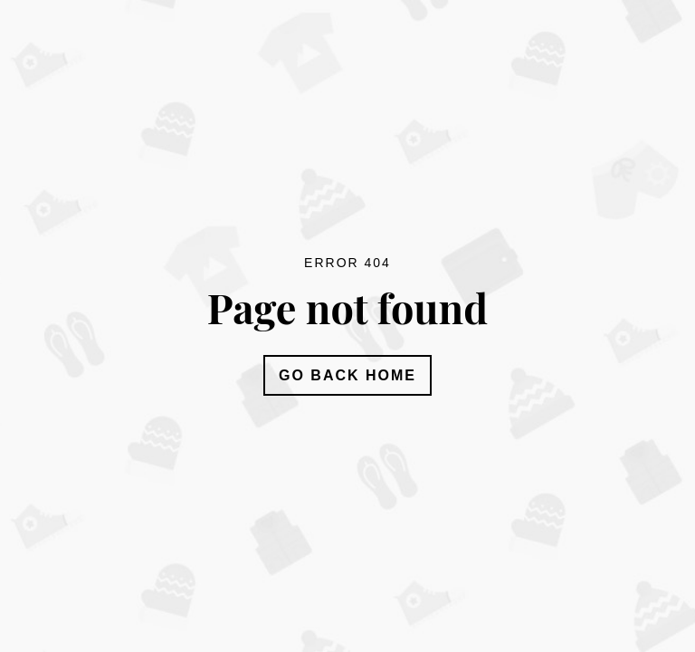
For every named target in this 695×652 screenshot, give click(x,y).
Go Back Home (347, 375)
